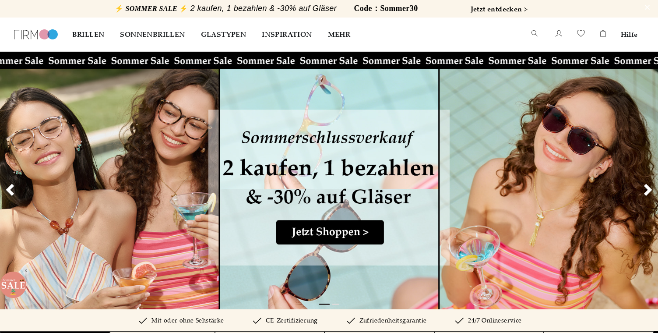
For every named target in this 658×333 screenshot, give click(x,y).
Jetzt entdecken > (499, 9)
